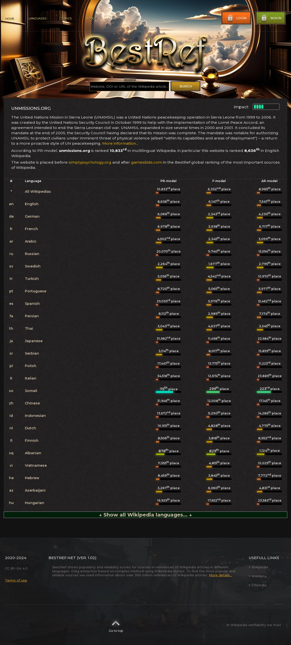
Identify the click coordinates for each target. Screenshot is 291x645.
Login (236, 18)
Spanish (32, 303)
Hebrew (32, 478)
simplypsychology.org (90, 162)
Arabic (31, 241)
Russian (32, 254)
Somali (31, 390)
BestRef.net (62, 557)
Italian (30, 378)
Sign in (270, 18)
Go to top (115, 625)
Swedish (33, 266)
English (32, 204)
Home (9, 18)
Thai (29, 328)
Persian (32, 316)
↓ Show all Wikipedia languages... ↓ (145, 515)
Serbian (32, 353)
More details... (220, 575)
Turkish (32, 278)
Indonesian (35, 415)
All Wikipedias (38, 191)
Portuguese (35, 291)
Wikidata (257, 576)
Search (185, 86)
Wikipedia (258, 567)
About (92, 18)
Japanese (34, 341)
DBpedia (257, 585)
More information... (120, 143)
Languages (37, 18)
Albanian (33, 453)
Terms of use (16, 580)
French (31, 229)
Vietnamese (36, 465)
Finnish (32, 440)
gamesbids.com (146, 162)
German (32, 216)
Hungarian (34, 503)
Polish (30, 366)
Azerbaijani (35, 490)
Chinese (32, 403)
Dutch (30, 428)
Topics (66, 18)
